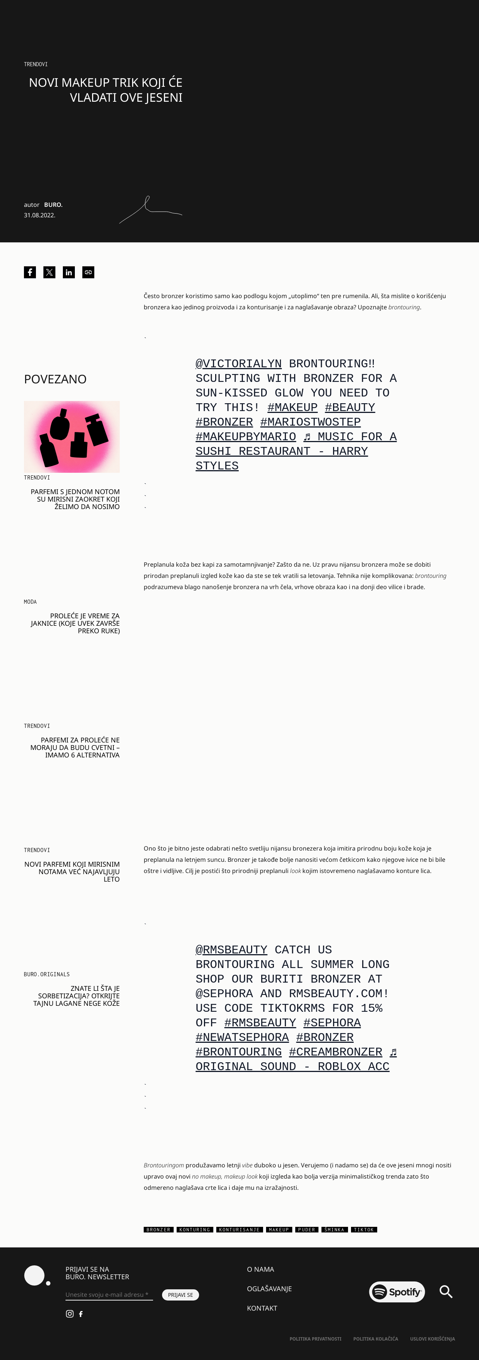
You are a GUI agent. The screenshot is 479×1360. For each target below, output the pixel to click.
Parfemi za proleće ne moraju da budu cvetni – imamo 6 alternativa (75, 747)
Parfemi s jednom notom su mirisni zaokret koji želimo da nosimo (75, 499)
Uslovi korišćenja (432, 1339)
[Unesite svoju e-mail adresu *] (109, 1295)
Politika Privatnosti (315, 1339)
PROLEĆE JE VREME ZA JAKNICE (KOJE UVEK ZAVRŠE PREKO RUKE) (75, 623)
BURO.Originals (47, 974)
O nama (260, 1269)
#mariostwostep (310, 422)
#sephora (332, 1023)
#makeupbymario (246, 437)
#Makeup (293, 408)
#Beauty (350, 408)
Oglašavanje (269, 1288)
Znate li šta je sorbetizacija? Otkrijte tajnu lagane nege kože (76, 996)
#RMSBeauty (260, 1023)
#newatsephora (242, 1038)
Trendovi (36, 64)
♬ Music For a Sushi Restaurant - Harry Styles (296, 451)
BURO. (53, 204)
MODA (30, 601)
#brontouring (239, 1052)
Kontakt (262, 1308)
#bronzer (224, 422)
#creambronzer (335, 1052)
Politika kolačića (375, 1339)
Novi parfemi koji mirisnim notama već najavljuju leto (72, 871)
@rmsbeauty (232, 950)
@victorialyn (239, 364)
